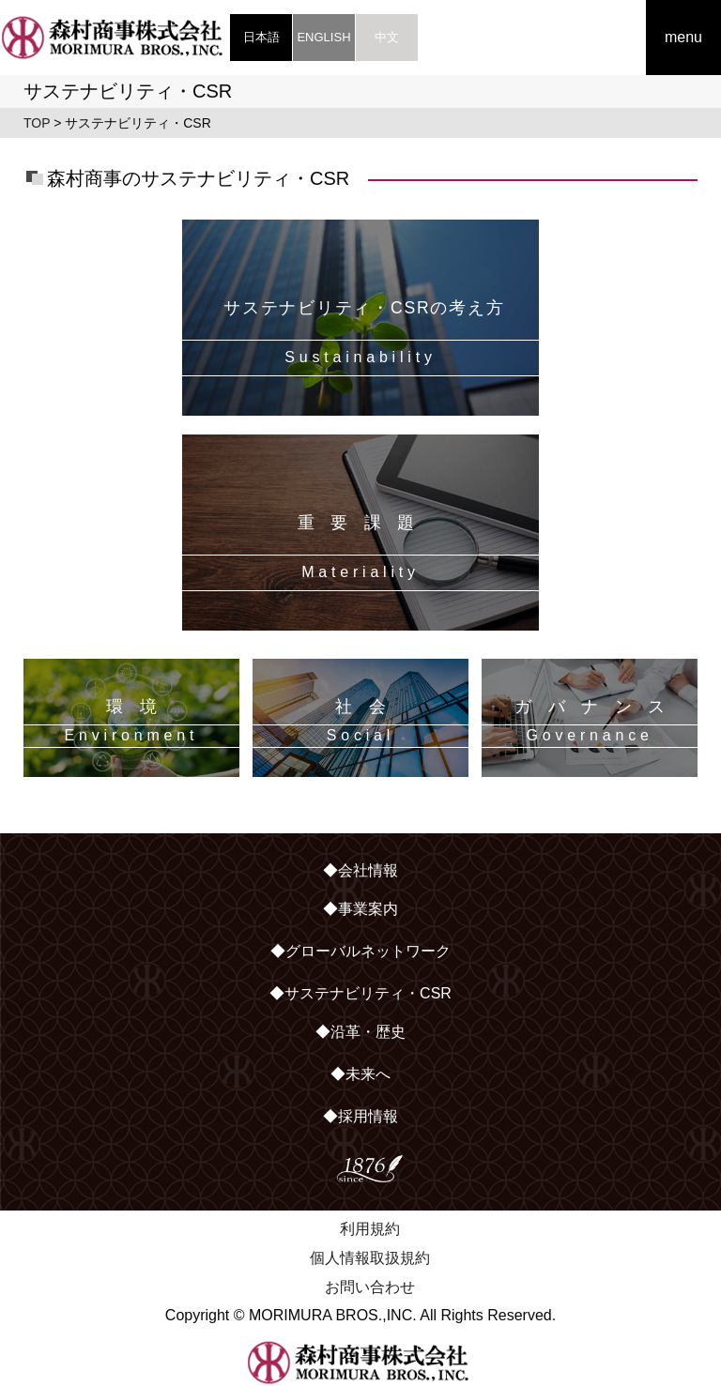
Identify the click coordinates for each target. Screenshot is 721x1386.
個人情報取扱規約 (370, 1258)
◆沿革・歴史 (360, 1032)
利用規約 (370, 1229)
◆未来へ (360, 1074)
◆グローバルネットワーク (360, 951)
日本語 (261, 37)
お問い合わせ (370, 1287)
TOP (36, 122)
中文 (387, 37)
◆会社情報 (360, 870)
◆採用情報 (360, 1116)
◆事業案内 (360, 909)
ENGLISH (323, 37)
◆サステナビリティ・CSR (360, 993)
